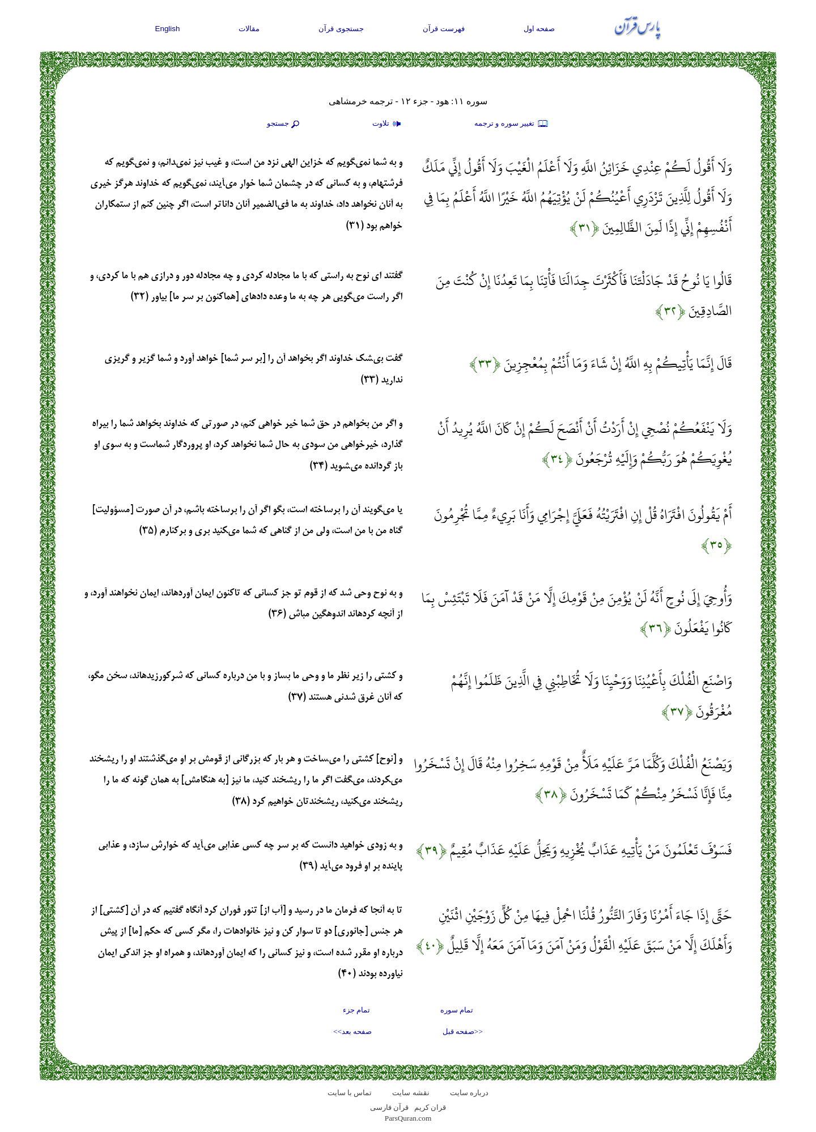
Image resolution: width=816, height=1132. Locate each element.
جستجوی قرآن (341, 28)
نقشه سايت (410, 1092)
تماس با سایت (350, 1092)
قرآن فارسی (389, 1107)
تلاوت (388, 124)
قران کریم (430, 1107)
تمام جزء (356, 1010)
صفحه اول (539, 28)
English (167, 28)
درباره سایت (469, 1092)
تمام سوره (456, 1010)
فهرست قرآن (444, 28)
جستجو (284, 124)
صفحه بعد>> (352, 1031)
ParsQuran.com (408, 1118)
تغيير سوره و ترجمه (511, 124)
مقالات (249, 28)
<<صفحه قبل (463, 1031)
